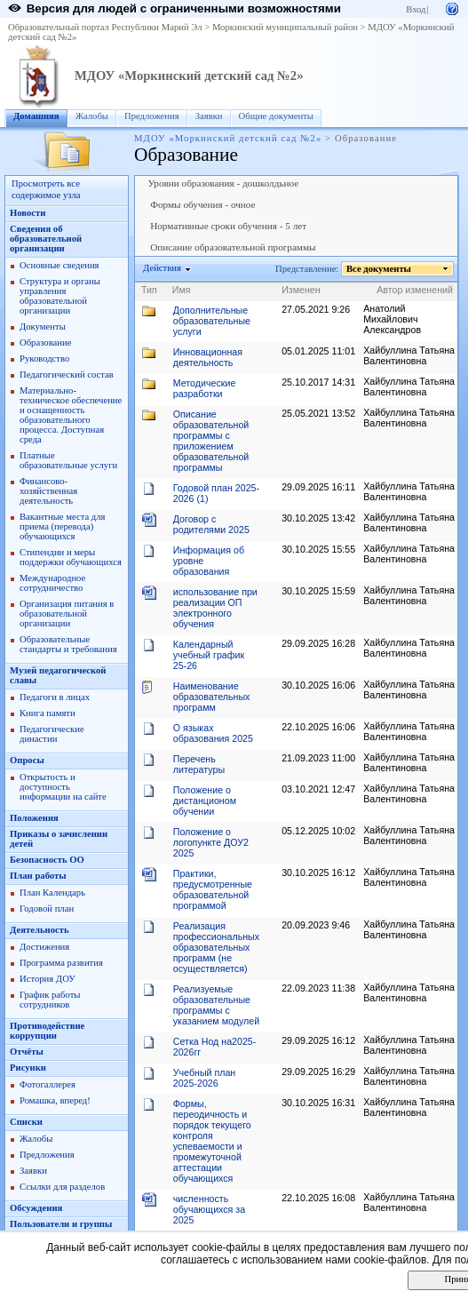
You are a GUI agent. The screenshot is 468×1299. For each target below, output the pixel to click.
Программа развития (61, 963)
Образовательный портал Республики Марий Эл (105, 27)
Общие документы (276, 116)
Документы (43, 326)
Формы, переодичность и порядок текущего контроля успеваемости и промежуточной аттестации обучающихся (212, 1140)
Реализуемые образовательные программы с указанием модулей (216, 1005)
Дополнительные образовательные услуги (211, 321)
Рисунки (28, 1067)
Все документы (379, 269)
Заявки (209, 116)
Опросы (27, 760)
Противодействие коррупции (47, 1030)
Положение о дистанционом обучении (204, 801)
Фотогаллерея (47, 1084)
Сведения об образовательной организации (46, 238)
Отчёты (27, 1051)
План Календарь (52, 892)
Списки (26, 1122)
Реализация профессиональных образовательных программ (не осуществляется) (216, 947)
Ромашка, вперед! (55, 1100)
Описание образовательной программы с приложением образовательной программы (211, 441)
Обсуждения (36, 1208)
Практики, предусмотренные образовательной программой (212, 889)
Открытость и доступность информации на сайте (63, 786)
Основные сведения (59, 265)
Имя (181, 289)
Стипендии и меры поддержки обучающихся (71, 557)
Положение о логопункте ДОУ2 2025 (211, 842)
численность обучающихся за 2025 (209, 1209)
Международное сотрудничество (52, 583)
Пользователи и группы (61, 1224)
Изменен (301, 289)
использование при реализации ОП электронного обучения (215, 607)
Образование (45, 342)
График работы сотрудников (50, 999)
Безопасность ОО (47, 860)
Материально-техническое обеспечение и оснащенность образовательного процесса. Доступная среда (71, 415)
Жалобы (91, 116)
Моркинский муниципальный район (285, 27)
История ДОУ (47, 979)
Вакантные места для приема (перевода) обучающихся (63, 526)
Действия (162, 268)
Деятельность (39, 930)
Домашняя (36, 116)
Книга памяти (47, 713)
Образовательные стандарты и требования (68, 644)
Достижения (44, 947)
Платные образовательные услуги (68, 460)
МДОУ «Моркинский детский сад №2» (189, 75)
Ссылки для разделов (62, 1186)
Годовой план (47, 908)
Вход (415, 9)
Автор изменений (415, 289)
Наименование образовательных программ (211, 697)
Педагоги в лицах (55, 697)
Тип (149, 289)
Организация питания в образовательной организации (67, 613)
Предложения (151, 116)
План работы (38, 876)
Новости (27, 213)
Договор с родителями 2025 (211, 524)
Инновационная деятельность (207, 357)
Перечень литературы (199, 764)
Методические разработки (204, 388)
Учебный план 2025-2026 (204, 1077)
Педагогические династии (52, 734)
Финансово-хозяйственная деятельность (48, 491)
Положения (34, 818)
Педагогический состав (67, 374)
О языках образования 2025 (213, 733)
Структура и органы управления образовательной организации (60, 295)
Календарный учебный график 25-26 (208, 655)
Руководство (44, 358)
